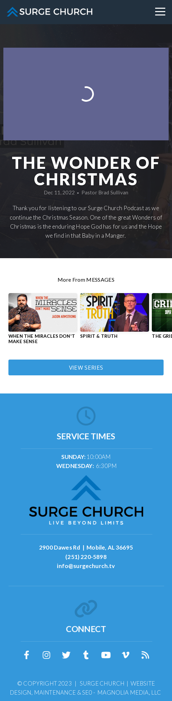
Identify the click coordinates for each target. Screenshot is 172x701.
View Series (86, 367)
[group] (42, 321)
